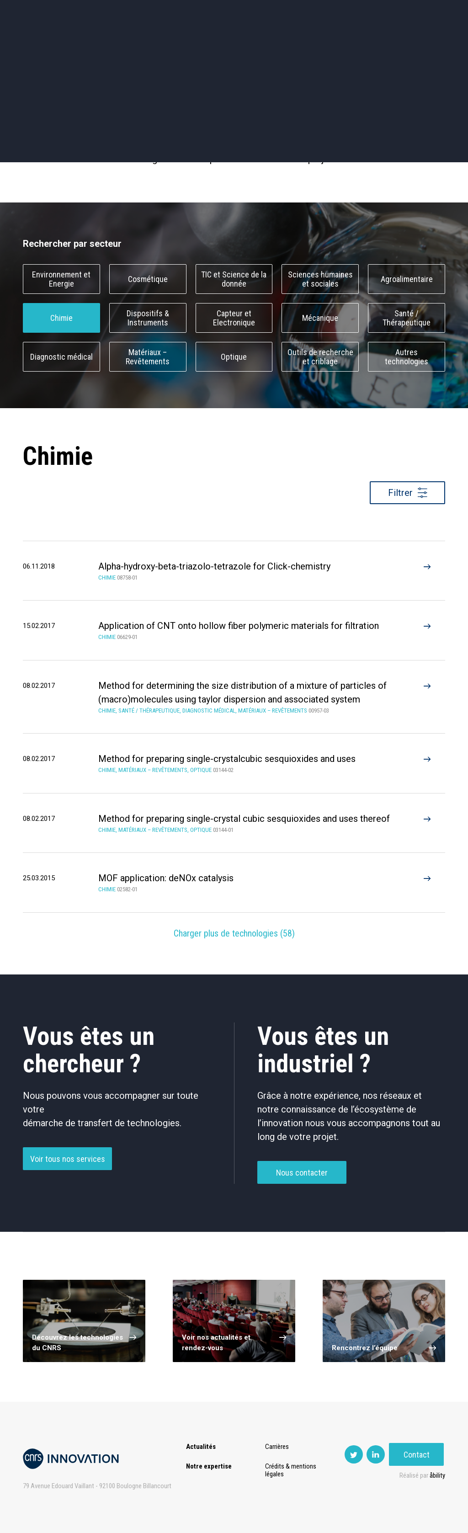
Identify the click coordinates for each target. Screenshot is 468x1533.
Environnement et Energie (61, 279)
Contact (418, 45)
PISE (310, 45)
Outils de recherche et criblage (320, 357)
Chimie (61, 318)
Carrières (277, 1447)
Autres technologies (406, 357)
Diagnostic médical (61, 357)
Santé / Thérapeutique (407, 318)
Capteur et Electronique (234, 318)
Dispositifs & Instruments (148, 318)
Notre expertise (209, 1466)
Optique (234, 357)
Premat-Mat (354, 45)
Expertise (93, 45)
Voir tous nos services (67, 1159)
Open (277, 45)
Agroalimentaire (407, 279)
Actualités (43, 45)
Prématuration (196, 45)
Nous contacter (302, 1173)
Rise (244, 45)
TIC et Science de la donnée (233, 279)
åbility (437, 1475)
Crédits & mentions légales (291, 1470)
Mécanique (320, 318)
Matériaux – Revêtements (148, 357)
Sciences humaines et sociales (320, 279)
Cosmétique (148, 279)
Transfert (141, 45)
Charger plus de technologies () (234, 933)
